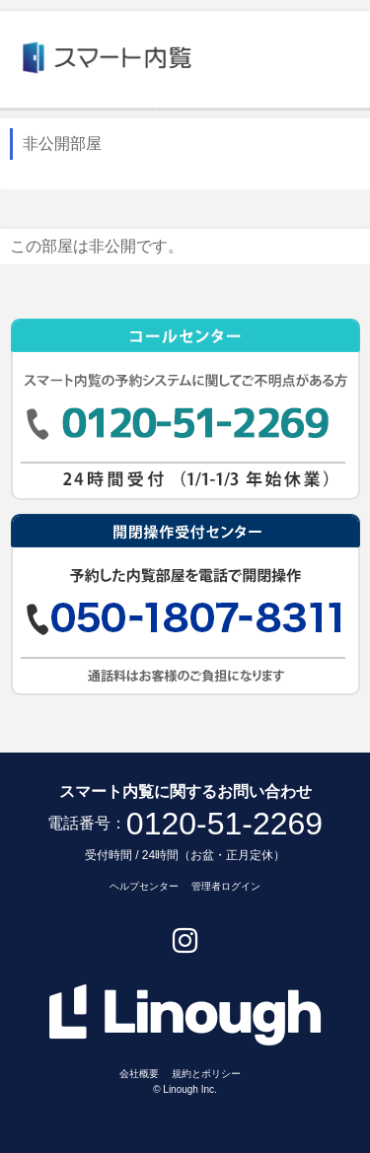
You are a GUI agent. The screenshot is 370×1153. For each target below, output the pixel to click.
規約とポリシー (206, 1073)
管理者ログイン (225, 886)
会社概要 (139, 1073)
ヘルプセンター (144, 886)
